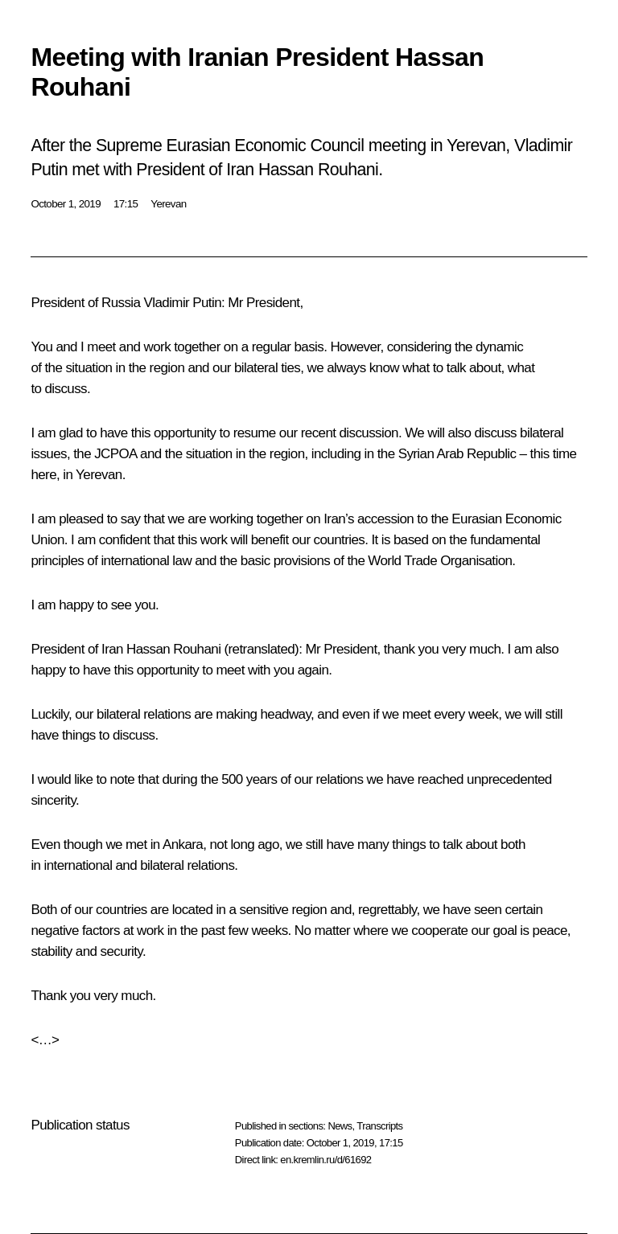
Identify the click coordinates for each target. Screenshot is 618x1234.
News (340, 1126)
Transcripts (379, 1126)
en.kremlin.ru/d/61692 (325, 1160)
